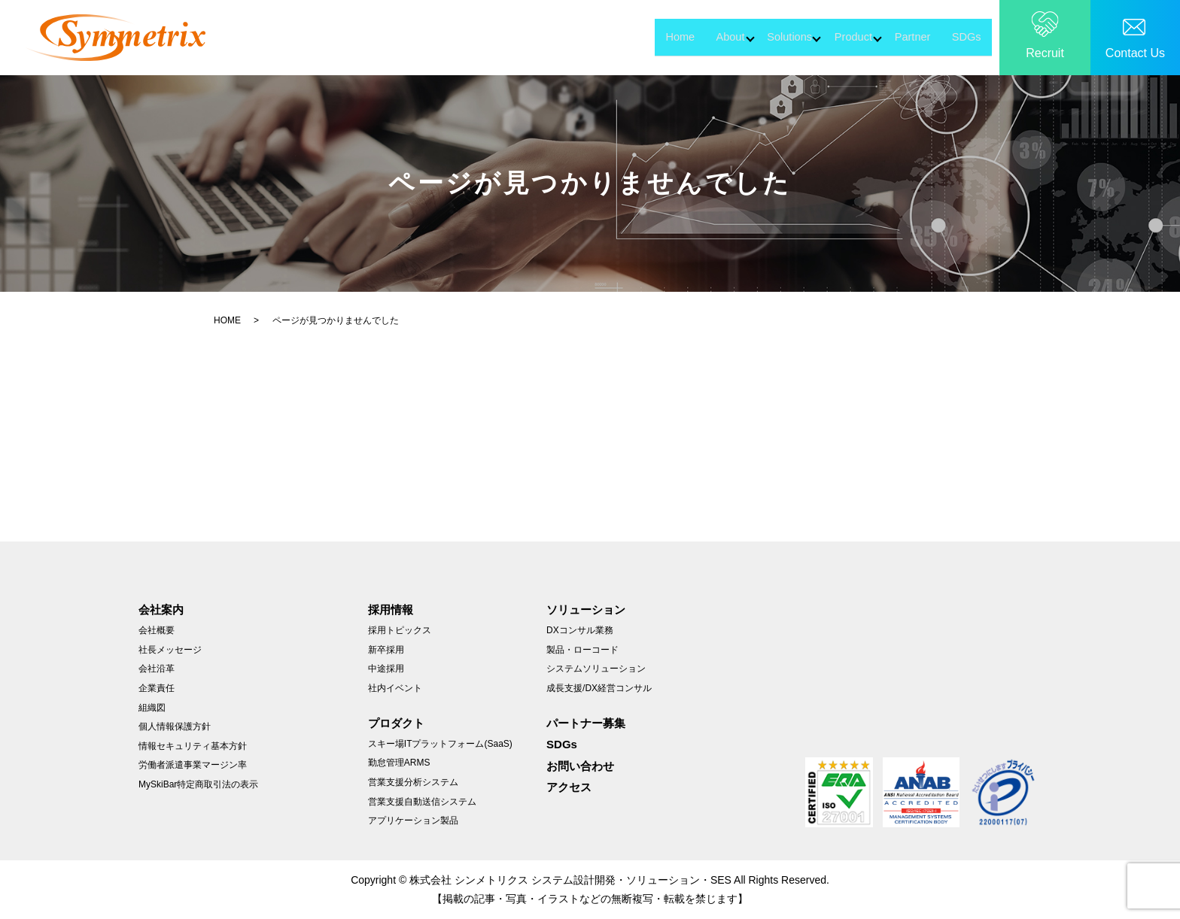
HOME (227, 320)
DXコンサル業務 (579, 630)
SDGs (961, 36)
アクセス (569, 787)
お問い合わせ (580, 766)
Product (808, 36)
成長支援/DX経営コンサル (599, 688)
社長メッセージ (170, 650)
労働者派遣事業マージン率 (192, 765)
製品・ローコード (582, 650)
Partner (893, 36)
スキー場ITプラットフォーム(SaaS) (440, 744)
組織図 (152, 707)
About (630, 36)
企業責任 (156, 688)
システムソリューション (596, 668)
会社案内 (161, 609)
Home (566, 36)
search (1003, 37)
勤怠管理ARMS (399, 762)
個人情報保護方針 (174, 726)
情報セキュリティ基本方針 (192, 746)
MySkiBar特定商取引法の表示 (198, 784)
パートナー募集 (585, 723)
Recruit (1045, 53)
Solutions (716, 36)
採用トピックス (399, 630)
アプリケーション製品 (413, 820)
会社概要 (156, 630)
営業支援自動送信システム (422, 801)
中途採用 (386, 668)
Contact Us (1135, 53)
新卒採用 (386, 650)
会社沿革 (156, 668)
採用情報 (390, 609)
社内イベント (395, 688)
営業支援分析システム (413, 782)
